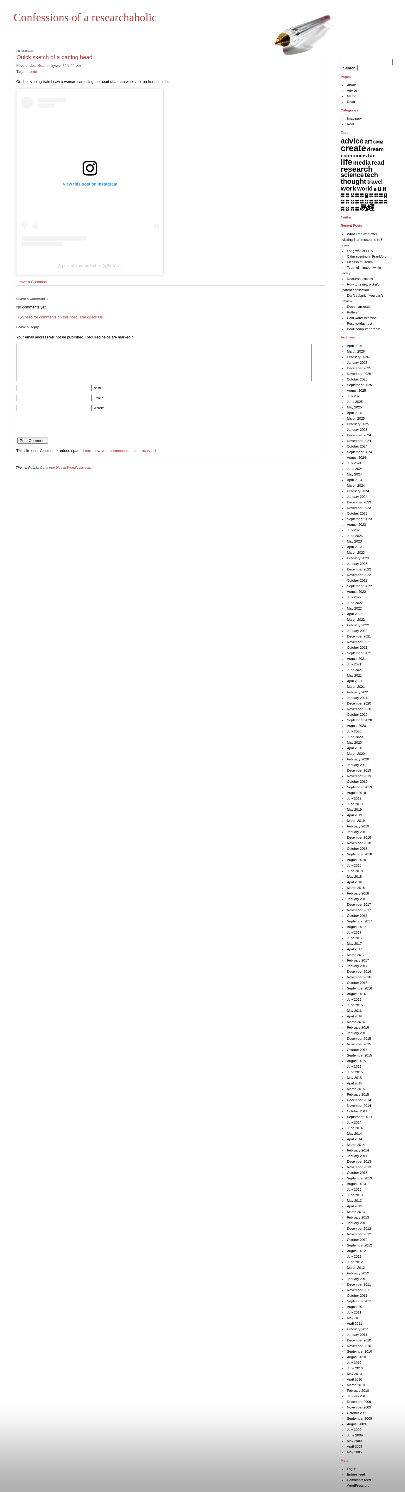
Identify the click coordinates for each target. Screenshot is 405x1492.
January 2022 (357, 630)
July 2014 (354, 1122)
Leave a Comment (31, 282)
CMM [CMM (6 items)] (378, 142)
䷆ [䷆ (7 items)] (379, 188)
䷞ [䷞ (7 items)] (352, 208)
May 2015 (354, 1077)
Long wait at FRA (360, 251)
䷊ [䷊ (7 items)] (352, 195)
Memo (351, 96)
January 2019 (357, 832)
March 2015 (356, 1089)
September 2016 (359, 988)
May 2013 (354, 1200)
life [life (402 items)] (346, 161)
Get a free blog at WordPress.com (65, 474)
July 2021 (354, 664)
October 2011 (357, 1295)
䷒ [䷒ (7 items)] (342, 201)
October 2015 (357, 1050)
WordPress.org (358, 1485)
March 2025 (356, 418)
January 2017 (357, 966)
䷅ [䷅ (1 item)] (375, 189)
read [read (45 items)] (378, 162)
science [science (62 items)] (352, 174)
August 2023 (356, 524)
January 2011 (357, 1334)
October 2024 (357, 446)
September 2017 (359, 921)
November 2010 (359, 1346)
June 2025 (355, 401)
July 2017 (354, 932)
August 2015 (356, 1061)
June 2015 (355, 1072)
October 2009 (357, 1413)
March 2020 (356, 753)
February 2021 (358, 692)
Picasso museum (360, 262)
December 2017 (359, 904)
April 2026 (354, 346)
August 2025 (356, 390)
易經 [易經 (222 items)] (367, 207)
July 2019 (354, 798)
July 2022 (354, 597)
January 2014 (357, 1156)
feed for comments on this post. (47, 317)
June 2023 (355, 536)
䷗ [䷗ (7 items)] (366, 201)
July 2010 (354, 1362)
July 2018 (354, 865)
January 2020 (357, 765)
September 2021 (359, 653)
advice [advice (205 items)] (352, 141)
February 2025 (358, 424)
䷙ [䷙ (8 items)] (376, 201)
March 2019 (356, 820)
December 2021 (359, 636)
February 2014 (358, 1150)
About (351, 85)
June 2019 (355, 804)
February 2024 (358, 491)
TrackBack (92, 317)
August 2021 (356, 658)
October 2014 (357, 1111)
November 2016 (359, 977)
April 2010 (354, 1379)
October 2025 (357, 379)
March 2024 (356, 485)
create (32, 71)
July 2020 (354, 731)
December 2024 (359, 435)
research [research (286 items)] (357, 169)
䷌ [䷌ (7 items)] (362, 195)
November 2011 (359, 1290)
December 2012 (359, 1228)
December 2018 (359, 837)
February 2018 (358, 893)
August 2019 (356, 793)
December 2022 (359, 569)
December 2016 (359, 971)
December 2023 (359, 502)
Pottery (352, 312)
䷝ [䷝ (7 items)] (347, 208)
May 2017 (354, 943)
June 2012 (355, 1262)
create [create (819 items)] (353, 148)
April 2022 (354, 614)
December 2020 (359, 703)
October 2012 (357, 1239)
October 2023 (357, 513)
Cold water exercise (361, 318)
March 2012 (356, 1267)
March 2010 (356, 1385)
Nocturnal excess (360, 279)
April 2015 (354, 1083)
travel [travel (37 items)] (375, 181)
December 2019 (359, 770)
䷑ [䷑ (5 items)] (385, 195)
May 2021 (354, 675)
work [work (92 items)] (348, 188)
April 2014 (354, 1139)
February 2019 (358, 826)
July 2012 (354, 1256)
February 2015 (358, 1094)
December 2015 (359, 1038)
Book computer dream (363, 329)
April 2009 (354, 1446)
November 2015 (359, 1044)
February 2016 (358, 1027)
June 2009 (355, 1435)
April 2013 (354, 1206)
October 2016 (357, 982)
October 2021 (357, 647)
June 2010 (355, 1368)
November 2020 (359, 709)
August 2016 (356, 994)
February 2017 (358, 960)
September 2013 (359, 1178)
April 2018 (354, 882)
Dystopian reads (359, 306)
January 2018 (357, 899)
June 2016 (355, 1005)
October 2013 (357, 1172)
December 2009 (359, 1401)
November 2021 (359, 642)
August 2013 (356, 1184)
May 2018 (354, 876)
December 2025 (359, 368)
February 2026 (358, 357)
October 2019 (357, 781)
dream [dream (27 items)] (375, 149)
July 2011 (354, 1312)
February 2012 (358, 1273)
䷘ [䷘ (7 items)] (371, 201)
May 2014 (354, 1133)
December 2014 (359, 1100)
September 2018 (359, 854)
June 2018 (355, 871)
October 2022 (357, 580)
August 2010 (356, 1357)
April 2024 (354, 480)
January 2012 (357, 1279)
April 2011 (354, 1323)
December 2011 (359, 1284)
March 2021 (356, 686)
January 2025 (357, 429)
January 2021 (357, 698)
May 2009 (354, 1441)
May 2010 (354, 1374)
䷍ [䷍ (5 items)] (366, 195)
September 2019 (359, 787)
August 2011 (356, 1307)
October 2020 (357, 714)
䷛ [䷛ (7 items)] (385, 201)
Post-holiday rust (359, 323)
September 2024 (359, 452)
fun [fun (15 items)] (372, 155)
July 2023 (354, 530)
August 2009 (356, 1424)
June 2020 (355, 737)
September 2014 (359, 1117)
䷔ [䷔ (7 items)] (352, 201)
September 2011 (359, 1301)
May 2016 (354, 1010)
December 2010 (359, 1340)
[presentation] (61, 433)
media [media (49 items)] (362, 162)
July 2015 (354, 1066)
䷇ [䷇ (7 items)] (384, 188)
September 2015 (359, 1055)
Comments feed (359, 1480)
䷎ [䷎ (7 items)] (371, 195)
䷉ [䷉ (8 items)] (347, 195)
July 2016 (354, 999)
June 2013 (355, 1195)
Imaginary (354, 118)
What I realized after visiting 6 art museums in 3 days (362, 239)
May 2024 (354, 474)
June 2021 (355, 670)
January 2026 (357, 362)
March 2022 (356, 619)
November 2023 (359, 508)
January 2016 (357, 1033)
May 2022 (354, 608)
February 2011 (358, 1329)
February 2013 (358, 1217)
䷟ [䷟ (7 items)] (357, 208)
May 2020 (354, 742)
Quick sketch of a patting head (54, 57)
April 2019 (354, 815)
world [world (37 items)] (365, 188)
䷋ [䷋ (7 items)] (357, 195)
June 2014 (355, 1128)
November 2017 (359, 910)
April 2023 (354, 547)
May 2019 (354, 809)
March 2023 (356, 552)
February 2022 (358, 625)
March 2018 (356, 887)
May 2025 (354, 407)
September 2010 (359, 1351)
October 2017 (357, 915)
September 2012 (359, 1245)
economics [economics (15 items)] (354, 155)
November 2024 (359, 441)
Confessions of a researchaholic (85, 17)
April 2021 (354, 681)
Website (99, 415)
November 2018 (359, 843)
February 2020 (358, 759)
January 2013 (357, 1223)
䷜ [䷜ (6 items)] (342, 208)
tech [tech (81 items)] (371, 174)
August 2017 (356, 927)
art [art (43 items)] (368, 141)
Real (41, 65)
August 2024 (356, 457)
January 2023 (357, 563)
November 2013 (359, 1167)
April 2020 (354, 748)
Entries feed (356, 1474)
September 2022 (359, 586)
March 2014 (356, 1144)
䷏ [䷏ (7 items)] (376, 195)
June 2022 (355, 603)
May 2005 (354, 1452)
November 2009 (359, 1407)
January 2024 (357, 496)
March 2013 (356, 1212)
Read (351, 102)
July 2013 (354, 1189)
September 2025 (359, 385)
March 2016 (356, 1022)
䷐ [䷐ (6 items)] (381, 195)
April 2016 (354, 1016)
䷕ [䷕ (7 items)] (357, 201)
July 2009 (354, 1429)
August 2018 (356, 860)
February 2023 (358, 558)
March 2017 (356, 955)
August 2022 (356, 591)
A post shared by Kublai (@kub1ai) (90, 265)
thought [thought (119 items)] (353, 181)
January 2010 (357, 1396)
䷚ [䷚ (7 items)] (381, 201)
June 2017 (355, 938)
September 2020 (359, 720)
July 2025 (354, 396)
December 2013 (359, 1161)
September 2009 (359, 1418)
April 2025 (354, 413)
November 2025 (359, 373)
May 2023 (354, 541)
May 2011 (354, 1318)
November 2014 (359, 1105)
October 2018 (357, 848)
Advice (352, 90)
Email (98, 405)
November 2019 (359, 776)
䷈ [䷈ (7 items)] (342, 195)
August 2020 (356, 725)
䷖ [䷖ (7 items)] (362, 201)
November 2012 (359, 1234)
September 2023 (359, 519)
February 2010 (358, 1390)
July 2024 (354, 463)
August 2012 (356, 1251)
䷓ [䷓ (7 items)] (347, 201)
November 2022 (359, 575)
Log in (351, 1469)
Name (98, 395)
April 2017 (354, 949)
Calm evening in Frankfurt (366, 256)
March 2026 (356, 351)
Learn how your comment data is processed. (120, 457)
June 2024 (355, 468)
